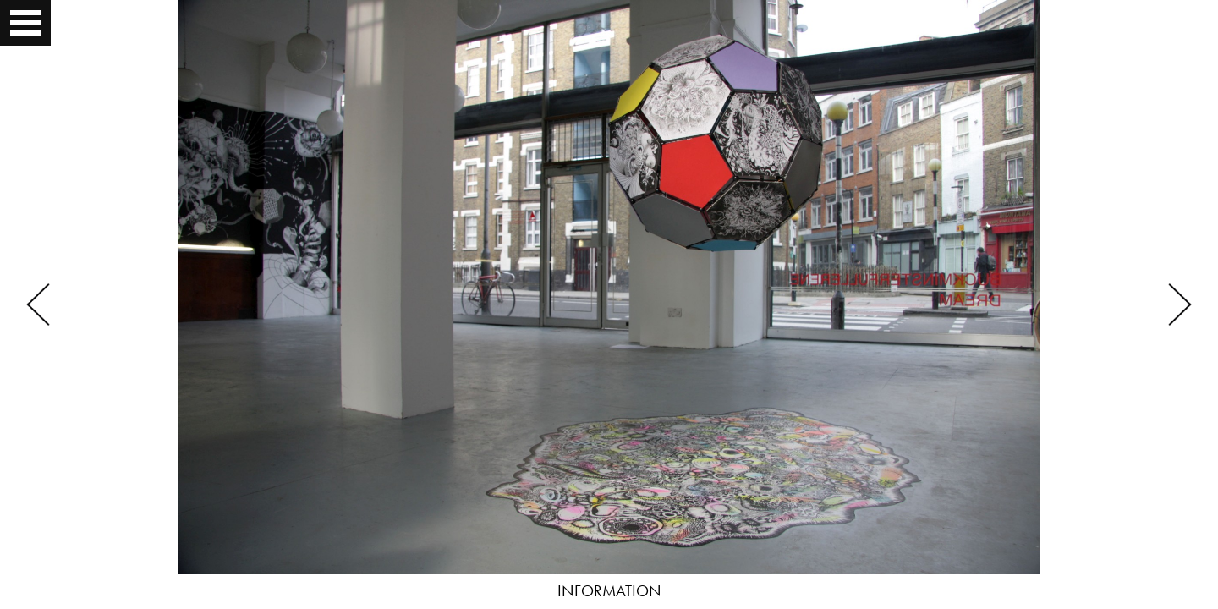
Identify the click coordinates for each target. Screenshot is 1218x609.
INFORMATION (609, 591)
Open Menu (27, 23)
